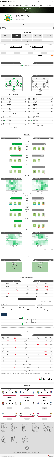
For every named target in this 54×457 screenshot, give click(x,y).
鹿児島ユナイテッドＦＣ (25, 441)
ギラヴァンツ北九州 (24, 439)
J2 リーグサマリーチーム (35, 427)
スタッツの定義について (49, 374)
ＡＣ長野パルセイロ (24, 429)
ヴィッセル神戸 (3, 438)
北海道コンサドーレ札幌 (14, 424)
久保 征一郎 (35, 121)
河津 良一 (9, 120)
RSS (52, 55)
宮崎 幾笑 (35, 108)
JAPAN (26, 5)
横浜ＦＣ (12, 432)
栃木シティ (12, 430)
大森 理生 (35, 99)
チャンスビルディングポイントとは (47, 301)
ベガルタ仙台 (13, 426)
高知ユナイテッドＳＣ (25, 438)
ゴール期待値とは (45, 432)
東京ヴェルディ (3, 430)
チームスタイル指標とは (46, 430)
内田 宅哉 (34, 322)
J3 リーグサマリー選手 (35, 431)
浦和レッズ (2, 426)
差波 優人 (9, 102)
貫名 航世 (9, 104)
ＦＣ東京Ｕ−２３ (37, 47)
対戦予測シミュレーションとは (47, 431)
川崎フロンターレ (3, 432)
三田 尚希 (9, 109)
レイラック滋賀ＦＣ (24, 432)
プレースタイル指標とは (46, 429)
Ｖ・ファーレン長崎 (3, 442)
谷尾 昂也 (9, 111)
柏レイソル (2, 428)
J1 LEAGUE (2, 423)
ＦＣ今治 (12, 439)
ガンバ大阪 (2, 436)
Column (33, 5)
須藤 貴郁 (9, 101)
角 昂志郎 (35, 119)
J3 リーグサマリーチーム (35, 430)
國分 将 (8, 105)
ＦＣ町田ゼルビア (3, 431)
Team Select (48, 5)
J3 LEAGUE (23, 423)
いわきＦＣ (12, 429)
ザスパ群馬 (23, 426)
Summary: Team (12, 5)
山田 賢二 (9, 96)
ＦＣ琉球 (23, 442)
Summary (33, 423)
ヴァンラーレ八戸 (16, 47)
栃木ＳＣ (23, 425)
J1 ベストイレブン (34, 426)
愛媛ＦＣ (23, 437)
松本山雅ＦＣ (23, 428)
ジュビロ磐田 (13, 436)
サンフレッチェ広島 (3, 440)
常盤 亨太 (35, 104)
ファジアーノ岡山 (3, 439)
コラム (44, 424)
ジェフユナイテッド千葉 (4, 427)
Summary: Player (19, 5)
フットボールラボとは (46, 426)
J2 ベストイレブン (34, 429)
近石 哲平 (9, 99)
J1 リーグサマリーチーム (35, 424)
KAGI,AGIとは (45, 428)
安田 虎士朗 (35, 120)
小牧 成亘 (9, 98)
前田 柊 (8, 119)
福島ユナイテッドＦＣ (25, 424)
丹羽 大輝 (35, 101)
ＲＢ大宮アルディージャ (14, 431)
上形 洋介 (9, 124)
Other (43, 423)
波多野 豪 (35, 96)
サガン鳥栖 (12, 440)
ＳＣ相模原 (23, 427)
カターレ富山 (13, 435)
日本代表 (44, 425)
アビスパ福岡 (2, 441)
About (41, 5)
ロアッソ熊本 (23, 440)
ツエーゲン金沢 (24, 430)
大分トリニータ (13, 441)
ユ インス (35, 109)
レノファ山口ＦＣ (24, 435)
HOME (4, 5)
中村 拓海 (35, 98)
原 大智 (34, 111)
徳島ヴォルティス (13, 438)
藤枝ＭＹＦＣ (13, 437)
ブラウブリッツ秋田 (14, 427)
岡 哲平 (34, 102)
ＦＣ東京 (2, 429)
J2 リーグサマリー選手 (35, 428)
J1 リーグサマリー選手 (35, 425)
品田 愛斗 (35, 105)
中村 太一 (9, 108)
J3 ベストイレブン (34, 432)
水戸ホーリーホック (3, 425)
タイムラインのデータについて (48, 249)
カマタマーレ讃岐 (24, 436)
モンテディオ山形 (13, 428)
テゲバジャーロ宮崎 (14, 442)
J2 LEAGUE (12, 423)
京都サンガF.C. (3, 435)
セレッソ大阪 (2, 437)
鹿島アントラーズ (3, 424)
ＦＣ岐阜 (23, 431)
